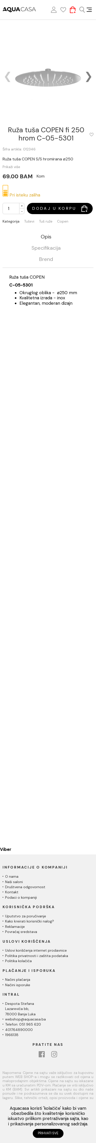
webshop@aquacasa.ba (25, 1019)
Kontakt (11, 892)
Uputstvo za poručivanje (25, 916)
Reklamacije (15, 926)
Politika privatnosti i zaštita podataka (36, 955)
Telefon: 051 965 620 (23, 1024)
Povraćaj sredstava (21, 931)
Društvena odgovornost (25, 887)
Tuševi (29, 221)
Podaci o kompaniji (21, 897)
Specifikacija (46, 248)
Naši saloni (14, 882)
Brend (46, 259)
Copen (62, 221)
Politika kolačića (18, 961)
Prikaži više (11, 166)
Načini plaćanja (17, 979)
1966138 (11, 1034)
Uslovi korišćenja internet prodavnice (36, 950)
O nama (11, 876)
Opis (46, 237)
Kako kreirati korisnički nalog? (29, 921)
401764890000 (19, 1029)
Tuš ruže (45, 221)
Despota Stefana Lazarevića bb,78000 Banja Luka (20, 1008)
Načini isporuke (17, 985)
